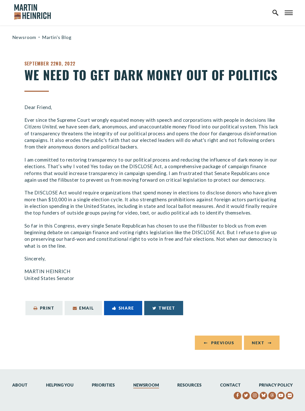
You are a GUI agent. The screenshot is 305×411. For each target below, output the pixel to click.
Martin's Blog (56, 37)
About (19, 384)
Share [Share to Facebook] (123, 308)
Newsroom (24, 37)
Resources (189, 384)
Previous (222, 342)
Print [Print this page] (44, 308)
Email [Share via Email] (83, 308)
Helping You (60, 384)
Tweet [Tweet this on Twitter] (163, 308)
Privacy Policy (276, 384)
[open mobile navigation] (289, 12)
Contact (230, 384)
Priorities (103, 384)
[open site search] (275, 12)
